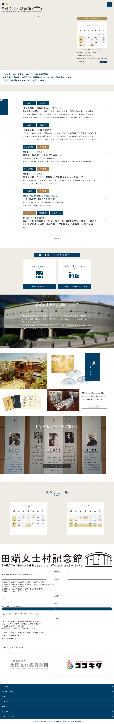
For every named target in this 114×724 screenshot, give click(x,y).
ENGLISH (11, 4)
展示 (3, 696)
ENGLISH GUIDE (8, 716)
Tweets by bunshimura (12, 647)
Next (38, 15)
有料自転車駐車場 (9, 638)
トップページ (7, 687)
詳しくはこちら (56, 337)
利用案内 (5, 706)
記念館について (7, 692)
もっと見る (57, 238)
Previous (35, 15)
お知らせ (5, 711)
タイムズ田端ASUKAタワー (13, 635)
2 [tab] (38, 16)
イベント (5, 701)
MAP (103, 62)
